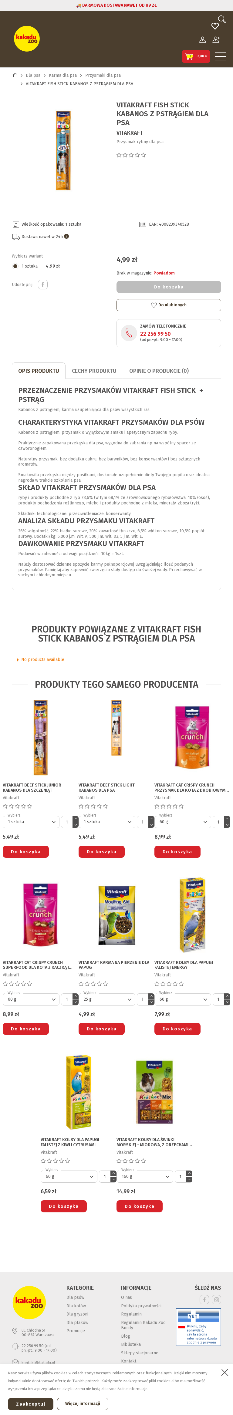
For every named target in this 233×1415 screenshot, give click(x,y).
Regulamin (131, 1314)
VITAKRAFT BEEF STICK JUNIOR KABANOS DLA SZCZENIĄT (32, 788)
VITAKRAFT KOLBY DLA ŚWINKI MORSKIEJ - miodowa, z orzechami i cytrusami (153, 1142)
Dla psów (75, 1297)
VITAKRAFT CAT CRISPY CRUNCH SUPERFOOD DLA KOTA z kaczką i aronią (36, 965)
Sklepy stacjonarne (139, 1353)
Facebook (204, 1299)
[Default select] (31, 822)
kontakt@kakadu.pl (38, 1362)
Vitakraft (129, 133)
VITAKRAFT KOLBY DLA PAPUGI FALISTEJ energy (183, 965)
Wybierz (14, 815)
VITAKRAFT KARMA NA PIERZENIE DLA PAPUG (114, 965)
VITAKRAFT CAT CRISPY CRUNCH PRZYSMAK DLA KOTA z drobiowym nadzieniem (189, 788)
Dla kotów (76, 1306)
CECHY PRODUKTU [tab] (94, 371)
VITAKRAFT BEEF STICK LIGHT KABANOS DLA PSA (107, 788)
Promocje (75, 1330)
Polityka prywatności (141, 1306)
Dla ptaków (77, 1322)
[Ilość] (66, 822)
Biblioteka (131, 1344)
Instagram (216, 1299)
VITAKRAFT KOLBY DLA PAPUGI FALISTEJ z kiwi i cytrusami (70, 1142)
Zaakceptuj (30, 1404)
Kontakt (128, 1361)
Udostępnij (43, 284)
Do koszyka (169, 287)
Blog (125, 1336)
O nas (126, 1297)
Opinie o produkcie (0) (159, 371)
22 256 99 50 (155, 334)
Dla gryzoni (77, 1314)
